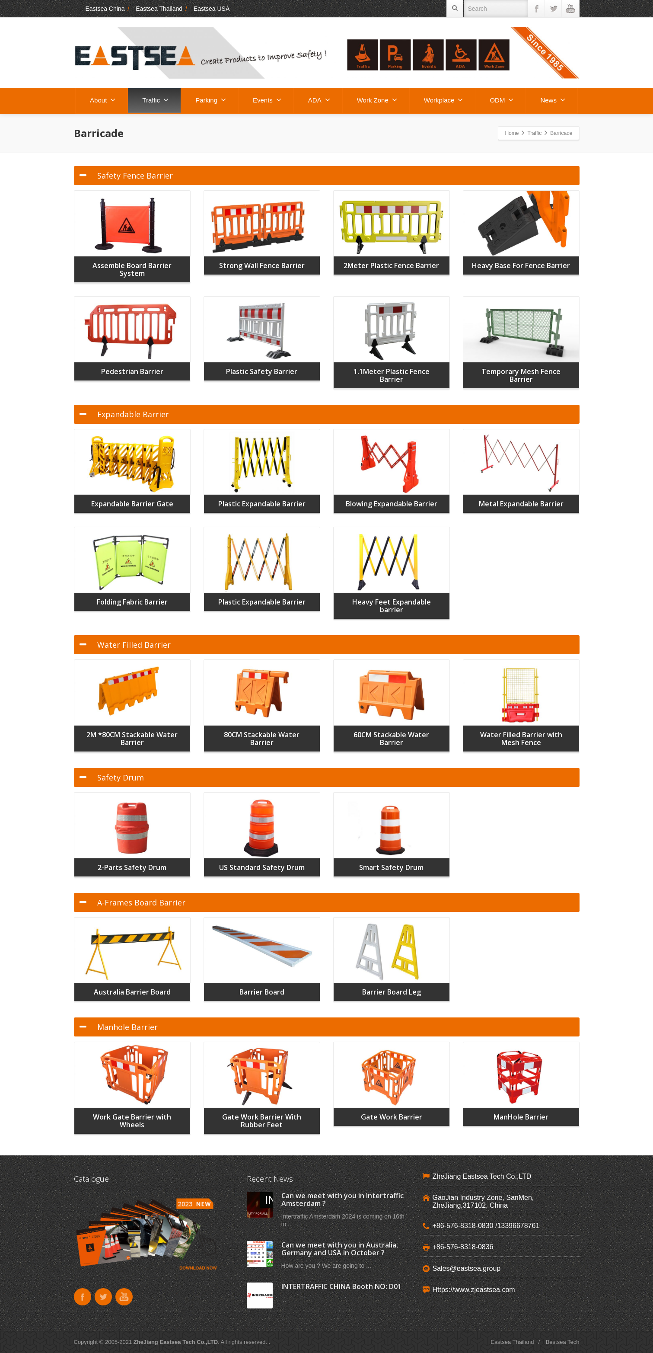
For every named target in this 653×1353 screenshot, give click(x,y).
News (552, 100)
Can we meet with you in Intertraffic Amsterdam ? (342, 1199)
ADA (319, 100)
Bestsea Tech (563, 1342)
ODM (501, 100)
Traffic (155, 100)
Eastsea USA (211, 8)
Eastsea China (99, 8)
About (102, 100)
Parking (210, 100)
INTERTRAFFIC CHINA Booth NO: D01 (341, 1286)
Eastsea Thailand (159, 8)
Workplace (443, 100)
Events (267, 100)
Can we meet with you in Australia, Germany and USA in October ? (339, 1248)
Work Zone (377, 100)
